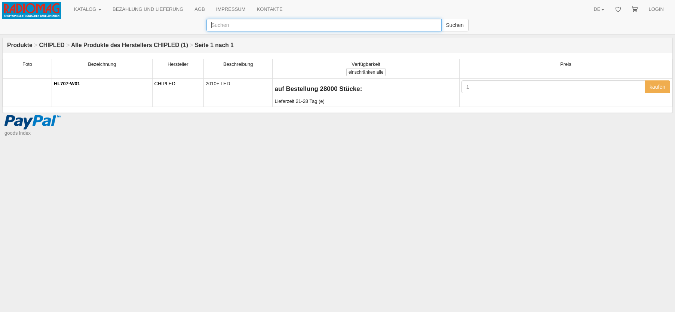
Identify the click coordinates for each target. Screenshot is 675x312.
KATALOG (87, 9)
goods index (17, 133)
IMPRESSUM (231, 9)
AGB (199, 9)
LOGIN (656, 9)
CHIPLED (51, 45)
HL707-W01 (67, 83)
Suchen (455, 25)
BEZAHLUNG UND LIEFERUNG (148, 9)
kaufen (657, 87)
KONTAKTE (270, 9)
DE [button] (598, 9)
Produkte (20, 45)
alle (366, 72)
